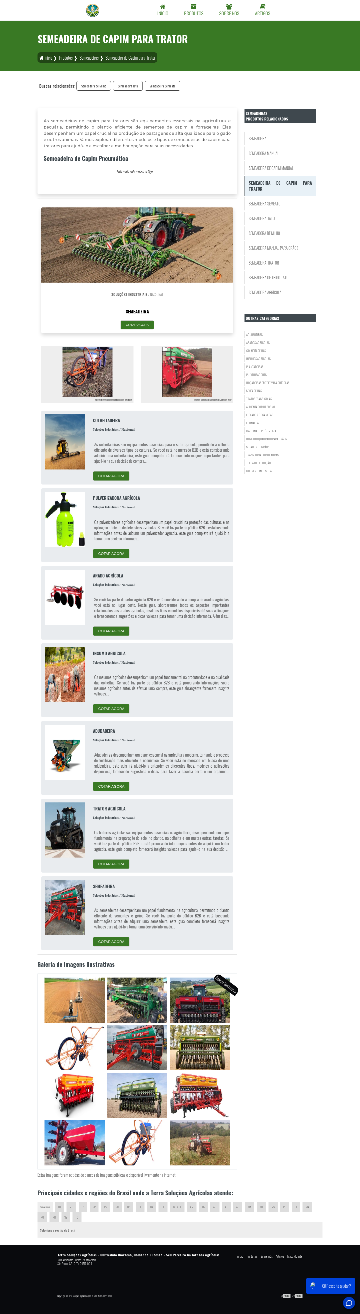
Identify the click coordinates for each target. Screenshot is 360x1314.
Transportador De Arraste (263, 455)
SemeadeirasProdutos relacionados (267, 116)
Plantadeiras (254, 367)
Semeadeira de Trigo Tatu (268, 278)
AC (214, 1207)
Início (239, 1256)
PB (284, 1207)
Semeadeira (257, 139)
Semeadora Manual (264, 153)
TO (77, 1217)
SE (65, 1217)
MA (249, 1207)
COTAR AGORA (137, 325)
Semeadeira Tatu (128, 85)
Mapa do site (294, 1256)
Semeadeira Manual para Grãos (273, 248)
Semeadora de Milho (93, 85)
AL (226, 1207)
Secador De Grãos (257, 447)
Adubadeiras (254, 334)
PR (105, 1207)
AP (237, 1207)
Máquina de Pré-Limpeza (261, 431)
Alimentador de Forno (260, 407)
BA (151, 1207)
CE (163, 1207)
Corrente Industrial (259, 471)
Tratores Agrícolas (259, 399)
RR (54, 1217)
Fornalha (252, 423)
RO (42, 1217)
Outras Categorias (262, 318)
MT (261, 1207)
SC (117, 1207)
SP (94, 1207)
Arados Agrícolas (258, 342)
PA (203, 1207)
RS (128, 1207)
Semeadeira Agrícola (265, 292)
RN (307, 1207)
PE (140, 1207)
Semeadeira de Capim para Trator (280, 186)
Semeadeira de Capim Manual (271, 168)
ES (83, 1207)
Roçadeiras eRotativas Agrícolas (267, 383)
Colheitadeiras (256, 350)
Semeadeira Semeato (163, 85)
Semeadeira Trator (264, 263)
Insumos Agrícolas (258, 358)
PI (296, 1207)
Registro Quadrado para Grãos (266, 439)
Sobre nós (266, 1256)
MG (71, 1207)
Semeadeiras (254, 391)
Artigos (280, 1256)
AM (192, 1207)
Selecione (45, 1207)
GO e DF (177, 1207)
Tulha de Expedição (258, 463)
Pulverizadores (256, 375)
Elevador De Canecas (259, 415)
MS (273, 1207)
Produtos (251, 1256)
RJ (59, 1207)
